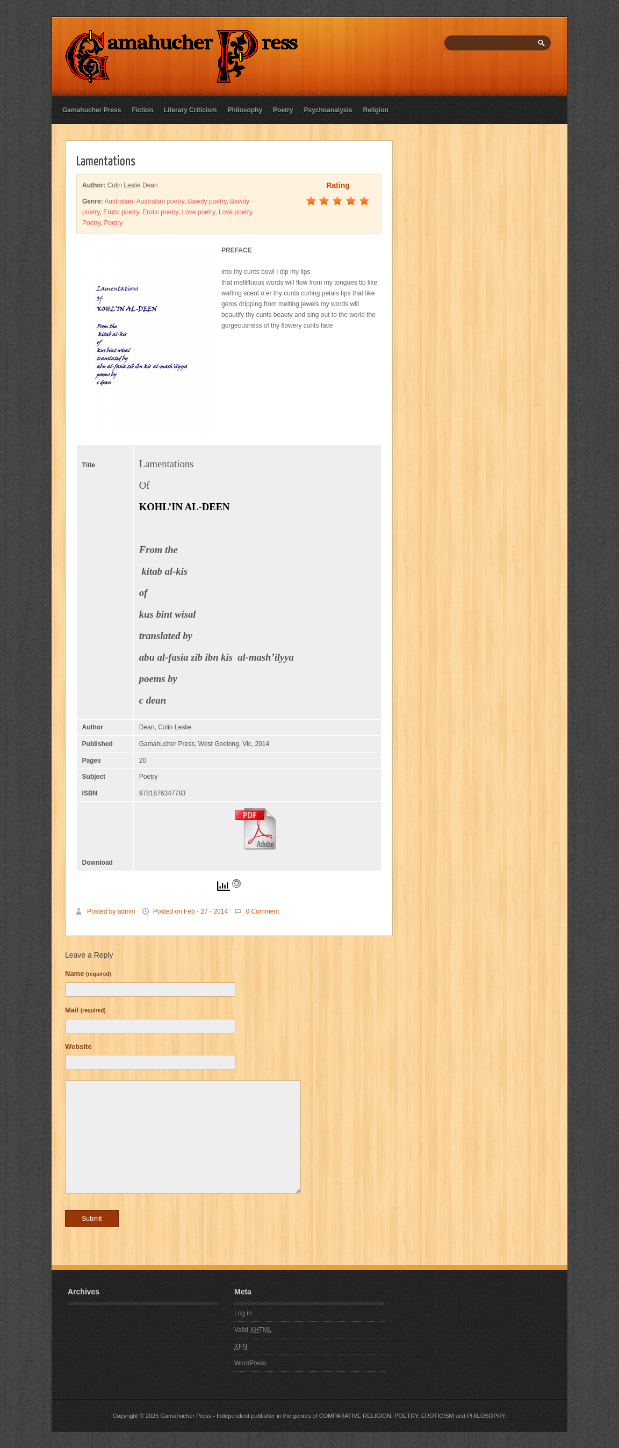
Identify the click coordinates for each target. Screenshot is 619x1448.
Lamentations (105, 160)
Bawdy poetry (207, 201)
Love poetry (198, 212)
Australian (118, 201)
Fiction (142, 110)
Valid (253, 1330)
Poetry (283, 110)
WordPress (250, 1363)
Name (88, 973)
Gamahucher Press (91, 110)
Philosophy (244, 110)
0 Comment (262, 911)
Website (78, 1046)
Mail (85, 1010)
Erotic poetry (121, 212)
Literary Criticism (190, 110)
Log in (243, 1313)
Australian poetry (160, 201)
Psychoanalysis (328, 110)
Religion (375, 110)
